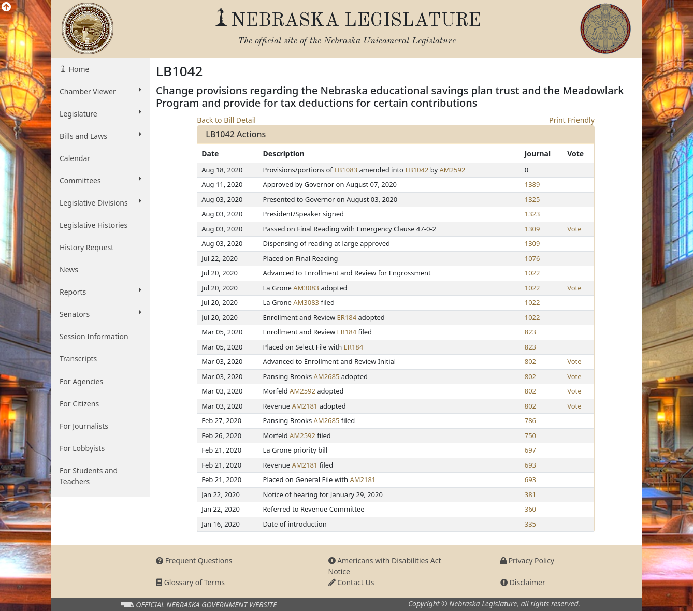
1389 (532, 184)
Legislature (100, 113)
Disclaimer (522, 582)
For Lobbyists (82, 448)
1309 (532, 229)
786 (530, 420)
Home (78, 69)
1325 (532, 199)
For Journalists (84, 426)
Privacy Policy (527, 560)
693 (530, 465)
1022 (532, 273)
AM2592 (453, 169)
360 (530, 509)
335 (530, 524)
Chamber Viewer (100, 91)
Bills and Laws (100, 135)
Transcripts (78, 358)
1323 (532, 214)
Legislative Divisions (100, 202)
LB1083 (345, 169)
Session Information (94, 336)
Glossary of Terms (190, 582)
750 (530, 435)
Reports (100, 291)
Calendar (75, 158)
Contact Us (351, 582)
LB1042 (416, 169)
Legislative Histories (93, 225)
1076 (532, 258)
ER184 (347, 317)
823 (530, 332)
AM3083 (306, 288)
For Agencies (81, 381)
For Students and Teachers (89, 475)
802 (530, 361)
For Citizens (79, 404)
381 (530, 494)
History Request (86, 247)
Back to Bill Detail (226, 120)
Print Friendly (572, 120)
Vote (574, 229)
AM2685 (327, 376)
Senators (100, 314)
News (69, 269)
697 (530, 450)
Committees (100, 180)
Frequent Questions (194, 560)
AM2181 (304, 406)
